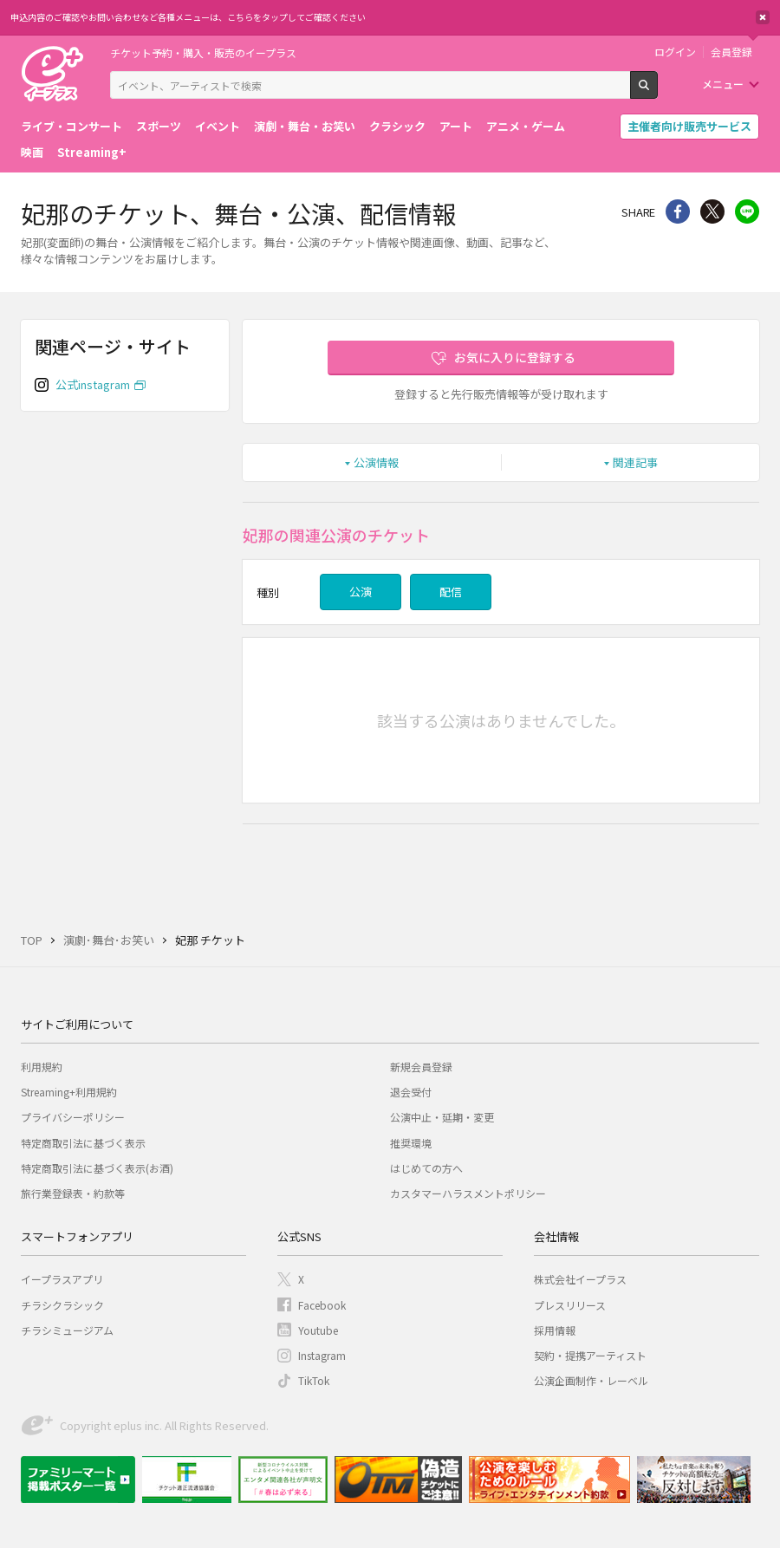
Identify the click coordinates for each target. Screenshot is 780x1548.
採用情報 (554, 1330)
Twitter (712, 211)
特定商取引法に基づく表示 (83, 1142)
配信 (450, 591)
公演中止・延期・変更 (442, 1116)
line (747, 211)
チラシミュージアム (67, 1330)
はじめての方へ (426, 1168)
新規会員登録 (421, 1066)
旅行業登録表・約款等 (73, 1193)
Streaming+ (92, 152)
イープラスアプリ (62, 1279)
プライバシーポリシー (73, 1116)
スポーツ (158, 126)
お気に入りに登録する (514, 357)
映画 (32, 152)
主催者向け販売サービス (689, 126)
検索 (657, 92)
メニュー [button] (723, 83)
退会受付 (411, 1091)
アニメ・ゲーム (525, 126)
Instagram (322, 1355)
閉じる (763, 17)
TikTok (313, 1380)
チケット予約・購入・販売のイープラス (203, 52)
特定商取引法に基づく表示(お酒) (97, 1168)
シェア (678, 211)
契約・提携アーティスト (590, 1355)
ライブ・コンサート (71, 126)
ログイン (675, 52)
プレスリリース (570, 1305)
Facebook (322, 1305)
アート (455, 126)
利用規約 (41, 1066)
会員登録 (731, 52)
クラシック (397, 126)
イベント (217, 126)
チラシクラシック (62, 1305)
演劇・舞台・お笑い (304, 126)
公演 (360, 591)
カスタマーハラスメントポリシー (468, 1193)
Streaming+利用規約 (69, 1091)
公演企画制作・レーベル (591, 1380)
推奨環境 (411, 1142)
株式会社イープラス (580, 1279)
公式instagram (92, 384)
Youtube (318, 1330)
